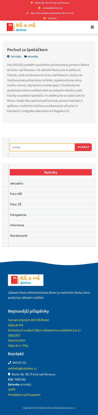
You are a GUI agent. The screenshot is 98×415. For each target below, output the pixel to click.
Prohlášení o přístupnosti (24, 395)
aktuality (33, 56)
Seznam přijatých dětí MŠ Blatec (28, 320)
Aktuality (50, 18)
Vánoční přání (16, 340)
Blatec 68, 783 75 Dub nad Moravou (50, 3)
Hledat (83, 147)
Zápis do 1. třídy (18, 346)
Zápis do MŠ (15, 325)
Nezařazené (18, 236)
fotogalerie (18, 215)
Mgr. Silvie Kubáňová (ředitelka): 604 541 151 (49, 13)
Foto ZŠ (15, 204)
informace (17, 225)
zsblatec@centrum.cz (49, 8)
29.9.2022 (14, 56)
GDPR (11, 390)
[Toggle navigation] (92, 27)
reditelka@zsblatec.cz (22, 368)
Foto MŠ (16, 194)
